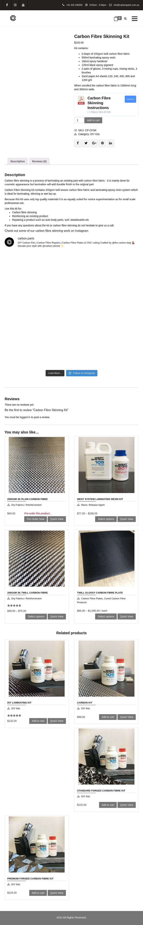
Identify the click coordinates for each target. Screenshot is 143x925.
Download (130, 99)
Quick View (56, 518)
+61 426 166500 (72, 5)
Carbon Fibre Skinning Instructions (99, 103)
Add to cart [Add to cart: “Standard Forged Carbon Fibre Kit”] (108, 804)
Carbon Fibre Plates (92, 598)
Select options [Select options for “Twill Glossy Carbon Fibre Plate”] (106, 616)
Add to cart (93, 120)
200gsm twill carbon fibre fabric (112, 53)
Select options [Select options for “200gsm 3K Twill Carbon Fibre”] (36, 616)
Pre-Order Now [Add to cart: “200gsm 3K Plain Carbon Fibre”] (35, 518)
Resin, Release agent (92, 504)
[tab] (18, 161)
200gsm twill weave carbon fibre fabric (67, 189)
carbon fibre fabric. (95, 180)
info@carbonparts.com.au (124, 5)
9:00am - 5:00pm (95, 5)
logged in (25, 417)
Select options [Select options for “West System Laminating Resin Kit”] (106, 518)
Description (17, 161)
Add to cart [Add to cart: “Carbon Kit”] (108, 716)
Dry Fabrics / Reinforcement (26, 504)
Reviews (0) (39, 161)
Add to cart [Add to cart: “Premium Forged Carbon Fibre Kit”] (38, 892)
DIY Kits (95, 134)
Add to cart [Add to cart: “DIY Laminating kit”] (38, 720)
